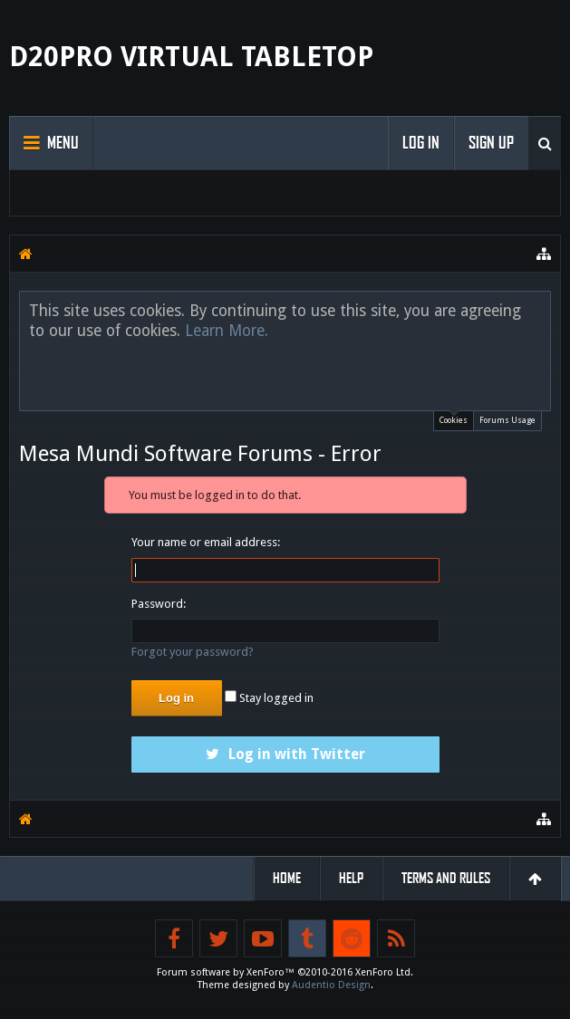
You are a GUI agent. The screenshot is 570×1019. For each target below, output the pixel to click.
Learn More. (226, 331)
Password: (158, 603)
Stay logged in (269, 698)
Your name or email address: (205, 542)
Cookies (454, 418)
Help (351, 878)
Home (287, 878)
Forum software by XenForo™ (285, 972)
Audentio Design (331, 985)
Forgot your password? (192, 652)
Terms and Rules (445, 878)
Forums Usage (507, 420)
